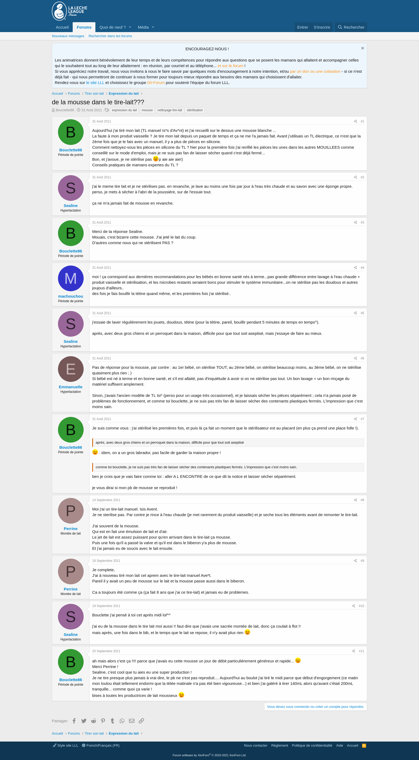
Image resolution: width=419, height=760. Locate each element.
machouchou (70, 296)
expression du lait (124, 110)
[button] (130, 27)
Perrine (71, 528)
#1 (362, 121)
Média (143, 27)
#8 (362, 500)
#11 (361, 651)
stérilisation (195, 110)
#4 (362, 268)
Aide (339, 745)
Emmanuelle (70, 387)
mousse (147, 110)
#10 (361, 606)
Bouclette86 (65, 110)
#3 (362, 222)
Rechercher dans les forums (110, 36)
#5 (362, 313)
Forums (84, 27)
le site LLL (95, 82)
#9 (362, 561)
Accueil (62, 27)
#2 (362, 177)
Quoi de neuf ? (112, 27)
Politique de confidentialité (312, 745)
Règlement (279, 745)
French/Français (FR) (100, 745)
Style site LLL (65, 745)
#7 (362, 419)
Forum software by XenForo (209, 755)
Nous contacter (255, 745)
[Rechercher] (351, 27)
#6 (362, 358)
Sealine (71, 205)
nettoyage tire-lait (170, 110)
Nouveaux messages (68, 36)
